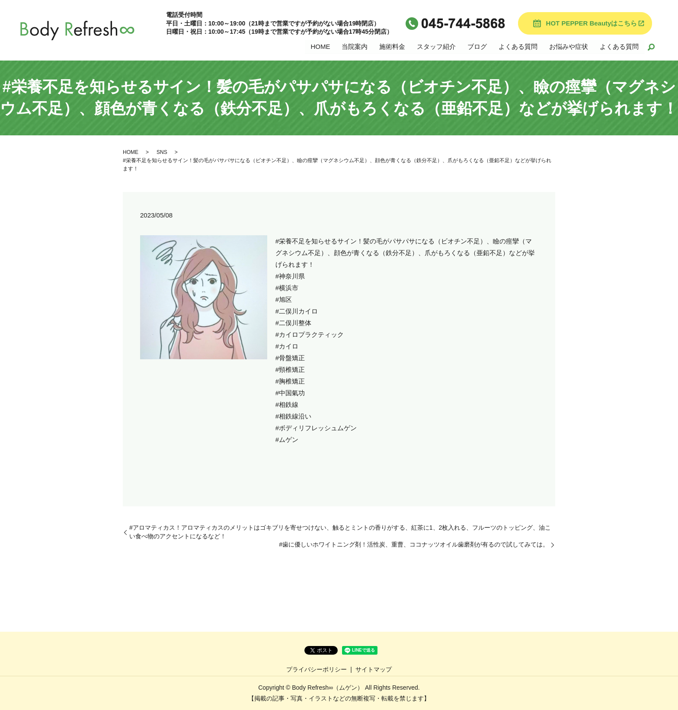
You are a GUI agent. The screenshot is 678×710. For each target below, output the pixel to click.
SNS (162, 152)
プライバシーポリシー (316, 669)
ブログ (477, 46)
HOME (320, 46)
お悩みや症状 (568, 46)
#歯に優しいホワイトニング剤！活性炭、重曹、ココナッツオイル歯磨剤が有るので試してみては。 (414, 544)
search (651, 46)
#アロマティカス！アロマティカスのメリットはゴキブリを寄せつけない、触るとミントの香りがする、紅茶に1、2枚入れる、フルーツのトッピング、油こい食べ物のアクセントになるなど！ (340, 532)
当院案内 (355, 46)
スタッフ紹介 (436, 46)
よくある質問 (518, 46)
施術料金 (392, 46)
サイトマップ (373, 669)
